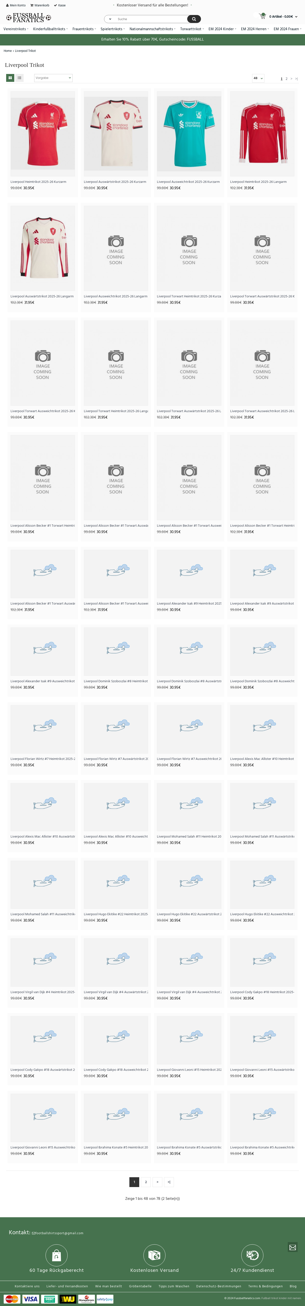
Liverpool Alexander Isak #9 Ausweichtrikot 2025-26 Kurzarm (43, 681)
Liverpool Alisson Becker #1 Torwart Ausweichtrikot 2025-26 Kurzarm (189, 525)
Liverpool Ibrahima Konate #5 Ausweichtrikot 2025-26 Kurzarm (262, 1147)
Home (8, 51)
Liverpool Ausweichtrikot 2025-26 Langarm (115, 296)
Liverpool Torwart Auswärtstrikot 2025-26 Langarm (189, 411)
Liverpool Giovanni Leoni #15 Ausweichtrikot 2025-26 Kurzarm (43, 1147)
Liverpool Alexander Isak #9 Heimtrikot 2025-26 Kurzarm (189, 603)
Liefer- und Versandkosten (67, 1286)
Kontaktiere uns (27, 1286)
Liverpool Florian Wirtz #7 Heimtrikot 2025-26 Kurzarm (43, 759)
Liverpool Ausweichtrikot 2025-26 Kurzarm (188, 182)
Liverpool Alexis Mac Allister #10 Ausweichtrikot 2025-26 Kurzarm (116, 836)
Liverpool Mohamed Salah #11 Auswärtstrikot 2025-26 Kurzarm (262, 836)
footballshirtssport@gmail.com (58, 1233)
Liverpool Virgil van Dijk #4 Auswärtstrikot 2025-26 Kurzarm (116, 992)
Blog (293, 1286)
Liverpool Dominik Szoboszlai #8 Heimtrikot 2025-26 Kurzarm (116, 681)
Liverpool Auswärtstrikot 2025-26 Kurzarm (115, 182)
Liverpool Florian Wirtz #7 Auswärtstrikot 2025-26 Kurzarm (116, 759)
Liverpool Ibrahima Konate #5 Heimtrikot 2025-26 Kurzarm (116, 1147)
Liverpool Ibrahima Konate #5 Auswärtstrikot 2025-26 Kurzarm (189, 1147)
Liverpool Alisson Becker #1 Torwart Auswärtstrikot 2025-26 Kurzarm (116, 525)
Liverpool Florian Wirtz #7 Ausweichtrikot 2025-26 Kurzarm (189, 759)
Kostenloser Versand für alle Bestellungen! (152, 5)
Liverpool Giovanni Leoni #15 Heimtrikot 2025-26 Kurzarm (189, 1070)
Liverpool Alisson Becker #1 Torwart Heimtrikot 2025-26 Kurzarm (43, 525)
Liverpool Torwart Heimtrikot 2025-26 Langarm (116, 411)
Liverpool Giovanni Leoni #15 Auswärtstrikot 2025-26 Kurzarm (262, 1070)
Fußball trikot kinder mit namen (281, 1298)
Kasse (62, 5)
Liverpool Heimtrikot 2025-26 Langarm (258, 182)
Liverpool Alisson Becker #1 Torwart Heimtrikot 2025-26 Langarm (262, 525)
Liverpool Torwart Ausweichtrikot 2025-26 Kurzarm (43, 411)
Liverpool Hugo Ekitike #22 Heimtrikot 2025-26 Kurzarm (116, 914)
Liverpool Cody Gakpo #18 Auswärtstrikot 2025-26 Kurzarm (43, 1070)
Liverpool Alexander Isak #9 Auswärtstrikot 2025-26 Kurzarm (262, 603)
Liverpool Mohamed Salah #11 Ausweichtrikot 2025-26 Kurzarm (43, 914)
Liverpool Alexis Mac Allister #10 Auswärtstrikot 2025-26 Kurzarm (43, 836)
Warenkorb (41, 5)
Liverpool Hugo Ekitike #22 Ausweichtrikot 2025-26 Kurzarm (262, 914)
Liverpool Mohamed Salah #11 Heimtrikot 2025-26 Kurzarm (189, 836)
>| (296, 79)
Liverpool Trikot (25, 51)
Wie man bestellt (108, 1286)
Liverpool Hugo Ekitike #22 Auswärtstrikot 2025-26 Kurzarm (189, 914)
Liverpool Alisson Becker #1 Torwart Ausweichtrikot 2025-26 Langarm (116, 603)
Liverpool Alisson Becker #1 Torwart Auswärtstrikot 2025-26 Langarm (43, 603)
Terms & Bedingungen (265, 1286)
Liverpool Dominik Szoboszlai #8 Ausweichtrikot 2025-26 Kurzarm (262, 681)
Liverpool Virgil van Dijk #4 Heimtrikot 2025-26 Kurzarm (43, 992)
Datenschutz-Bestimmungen (218, 1286)
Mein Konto (18, 5)
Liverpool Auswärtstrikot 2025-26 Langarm (42, 296)
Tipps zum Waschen (174, 1286)
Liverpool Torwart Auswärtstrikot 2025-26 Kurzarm (262, 296)
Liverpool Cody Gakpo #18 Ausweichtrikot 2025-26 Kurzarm (116, 1070)
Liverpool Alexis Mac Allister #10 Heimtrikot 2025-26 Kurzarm (262, 759)
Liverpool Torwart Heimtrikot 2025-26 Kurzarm (189, 296)
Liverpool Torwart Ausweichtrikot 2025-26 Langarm (262, 411)
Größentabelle (140, 1286)
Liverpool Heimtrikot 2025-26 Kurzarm (38, 182)
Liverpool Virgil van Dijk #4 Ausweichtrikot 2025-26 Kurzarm (189, 992)
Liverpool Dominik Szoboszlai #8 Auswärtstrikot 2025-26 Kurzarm (189, 681)
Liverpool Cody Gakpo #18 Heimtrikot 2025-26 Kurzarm (262, 992)
